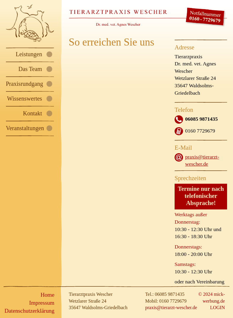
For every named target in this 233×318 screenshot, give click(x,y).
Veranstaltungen (25, 128)
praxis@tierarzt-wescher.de (171, 307)
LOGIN (217, 307)
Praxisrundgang (24, 83)
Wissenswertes (24, 98)
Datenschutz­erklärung (29, 311)
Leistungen (29, 54)
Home (48, 295)
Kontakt (32, 113)
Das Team (30, 69)
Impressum (41, 303)
